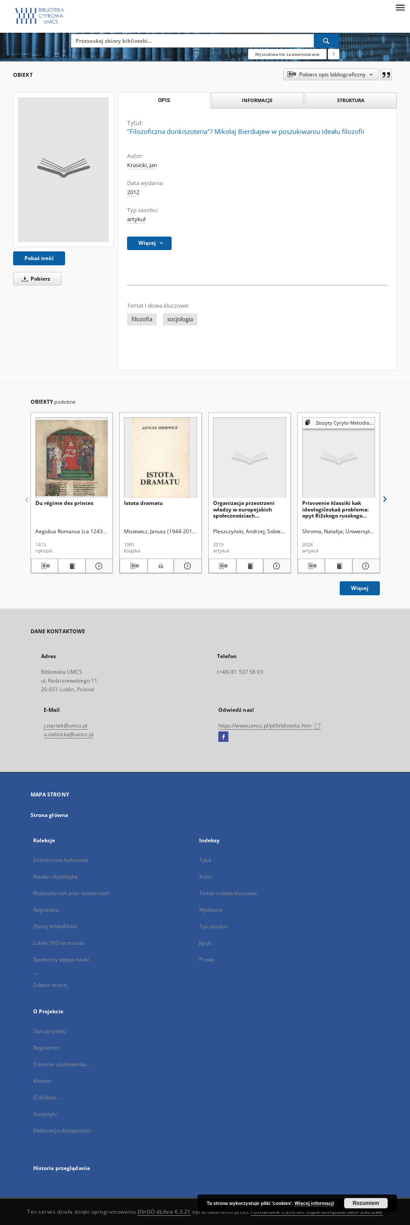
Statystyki (45, 1114)
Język (205, 943)
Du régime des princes (64, 503)
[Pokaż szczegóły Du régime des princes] (98, 566)
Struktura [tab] (351, 100)
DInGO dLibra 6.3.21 (164, 1211)
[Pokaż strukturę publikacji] (339, 423)
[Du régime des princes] (72, 458)
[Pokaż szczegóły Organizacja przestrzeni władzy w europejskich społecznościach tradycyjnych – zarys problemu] (275, 566)
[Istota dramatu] (160, 458)
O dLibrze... (47, 1097)
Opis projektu (49, 1031)
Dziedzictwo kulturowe (61, 860)
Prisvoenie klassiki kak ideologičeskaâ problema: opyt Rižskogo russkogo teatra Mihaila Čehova (335, 509)
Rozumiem (366, 1203)
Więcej (360, 588)
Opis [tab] (164, 100)
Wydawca (211, 909)
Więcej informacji (314, 1203)
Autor (206, 876)
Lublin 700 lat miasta (59, 943)
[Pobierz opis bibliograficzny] (44, 566)
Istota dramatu (143, 503)
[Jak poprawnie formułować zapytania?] (333, 54)
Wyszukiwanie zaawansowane (287, 54)
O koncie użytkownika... (61, 1064)
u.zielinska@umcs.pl (68, 734)
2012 (133, 192)
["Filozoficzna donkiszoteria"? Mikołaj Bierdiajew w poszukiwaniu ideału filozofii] (63, 169)
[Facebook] (223, 737)
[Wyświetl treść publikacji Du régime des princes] (72, 566)
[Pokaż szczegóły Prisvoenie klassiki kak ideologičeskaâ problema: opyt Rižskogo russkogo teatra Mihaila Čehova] (364, 566)
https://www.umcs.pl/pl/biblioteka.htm (269, 725)
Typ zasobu (213, 926)
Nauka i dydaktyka (55, 876)
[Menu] (400, 7)
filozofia (141, 319)
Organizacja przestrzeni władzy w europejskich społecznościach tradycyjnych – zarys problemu (244, 509)
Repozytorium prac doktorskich (71, 893)
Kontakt (42, 1080)
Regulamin (46, 1047)
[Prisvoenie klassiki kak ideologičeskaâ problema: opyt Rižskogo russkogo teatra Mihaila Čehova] (339, 458)
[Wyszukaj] (326, 41)
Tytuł (205, 860)
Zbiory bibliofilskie (55, 926)
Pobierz (34, 279)
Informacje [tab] (257, 100)
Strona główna (50, 815)
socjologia (180, 319)
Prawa (207, 959)
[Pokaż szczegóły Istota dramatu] (186, 566)
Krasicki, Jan (142, 165)
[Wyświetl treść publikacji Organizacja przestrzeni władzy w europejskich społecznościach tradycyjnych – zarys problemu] (250, 566)
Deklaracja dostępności (62, 1130)
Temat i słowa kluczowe (228, 893)
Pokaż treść (39, 258)
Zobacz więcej (50, 984)
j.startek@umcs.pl (66, 725)
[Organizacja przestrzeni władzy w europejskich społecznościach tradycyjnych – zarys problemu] (250, 458)
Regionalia (46, 909)
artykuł (136, 219)
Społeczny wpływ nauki (61, 959)
